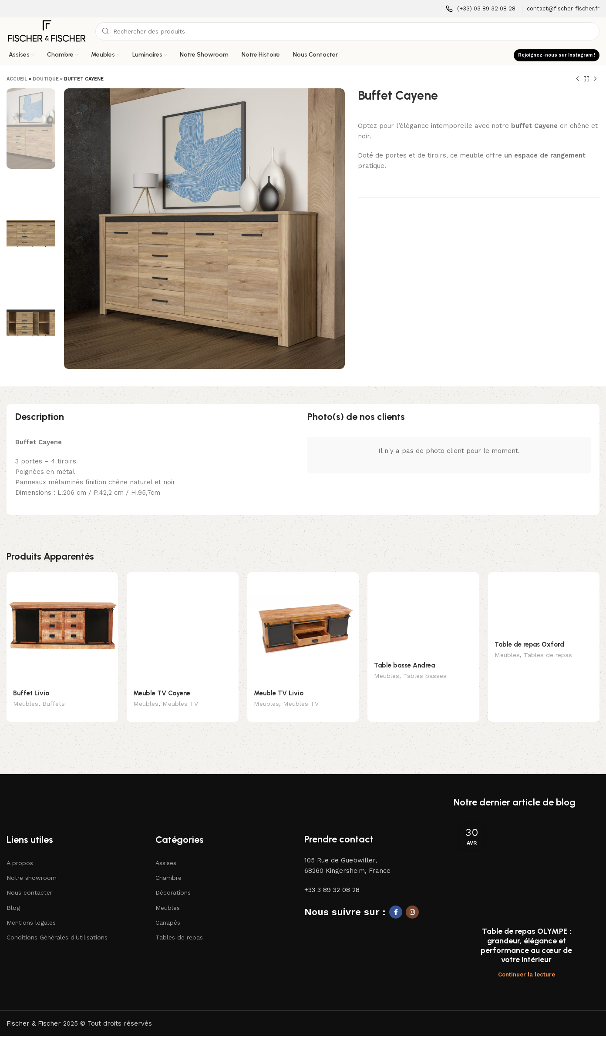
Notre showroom (32, 864)
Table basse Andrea (404, 665)
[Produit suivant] (595, 79)
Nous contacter (29, 879)
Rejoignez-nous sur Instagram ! (556, 55)
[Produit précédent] (577, 79)
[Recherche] (347, 31)
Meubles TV (180, 704)
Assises (165, 849)
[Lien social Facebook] (395, 899)
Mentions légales (31, 909)
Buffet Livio (31, 693)
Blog (13, 894)
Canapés (167, 909)
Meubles (25, 704)
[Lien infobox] (480, 9)
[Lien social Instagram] (412, 899)
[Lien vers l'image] (46, 788)
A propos (20, 849)
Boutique (46, 79)
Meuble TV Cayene (161, 693)
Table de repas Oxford (529, 644)
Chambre (168, 864)
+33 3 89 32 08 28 (332, 877)
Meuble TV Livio (278, 693)
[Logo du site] (47, 31)
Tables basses (425, 676)
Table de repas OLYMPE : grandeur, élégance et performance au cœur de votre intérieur (526, 933)
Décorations (173, 879)
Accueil (17, 79)
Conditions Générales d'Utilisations (57, 924)
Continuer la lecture (526, 961)
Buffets (53, 704)
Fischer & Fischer (34, 1010)
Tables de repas (548, 655)
